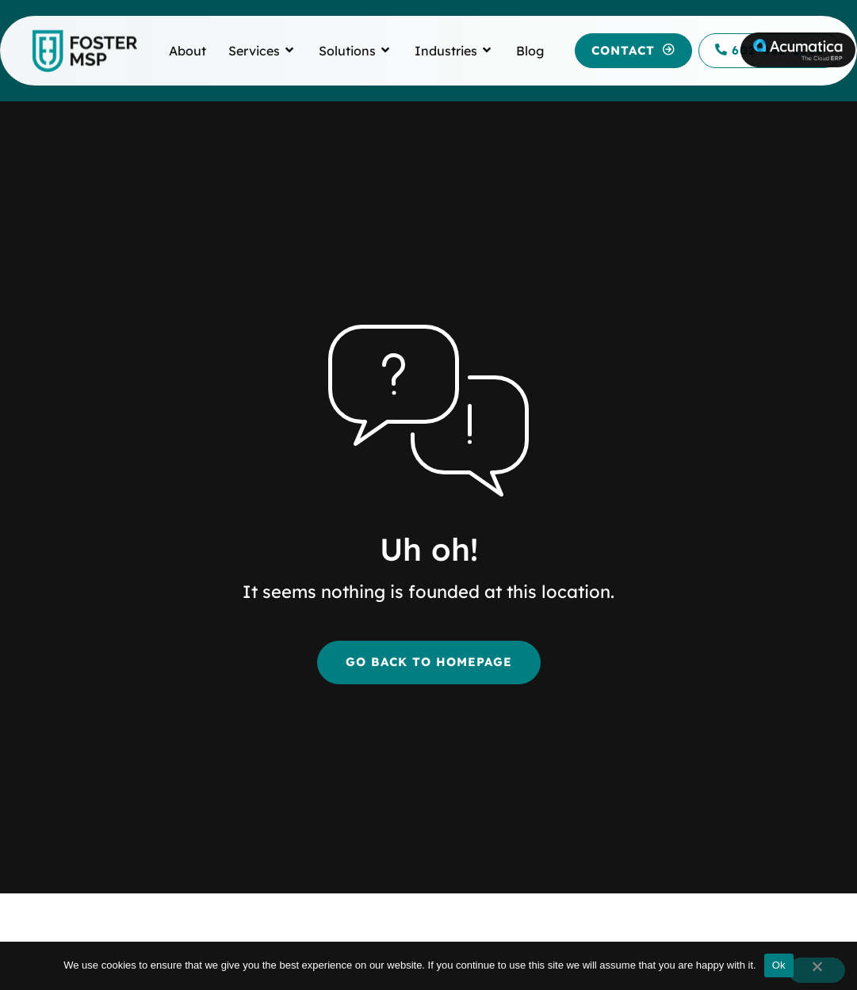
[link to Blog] (530, 50)
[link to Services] (254, 50)
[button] (633, 51)
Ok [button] (779, 965)
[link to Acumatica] (797, 49)
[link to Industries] (446, 50)
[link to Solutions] (347, 50)
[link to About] (187, 50)
